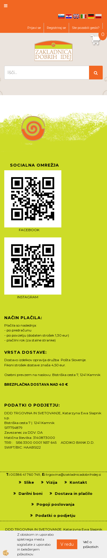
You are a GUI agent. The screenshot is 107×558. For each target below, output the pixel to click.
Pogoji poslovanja (55, 504)
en (76, 16)
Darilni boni (31, 493)
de (91, 16)
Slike (29, 482)
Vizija (51, 482)
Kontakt (78, 482)
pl (98, 16)
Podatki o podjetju (55, 515)
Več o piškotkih (90, 544)
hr (69, 16)
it (83, 16)
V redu (67, 544)
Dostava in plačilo (73, 493)
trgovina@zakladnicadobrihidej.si (73, 474)
